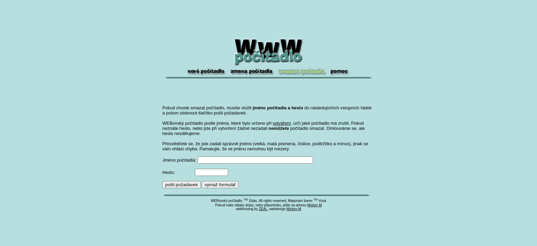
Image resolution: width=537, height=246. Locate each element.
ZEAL (263, 209)
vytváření (282, 123)
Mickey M (314, 205)
